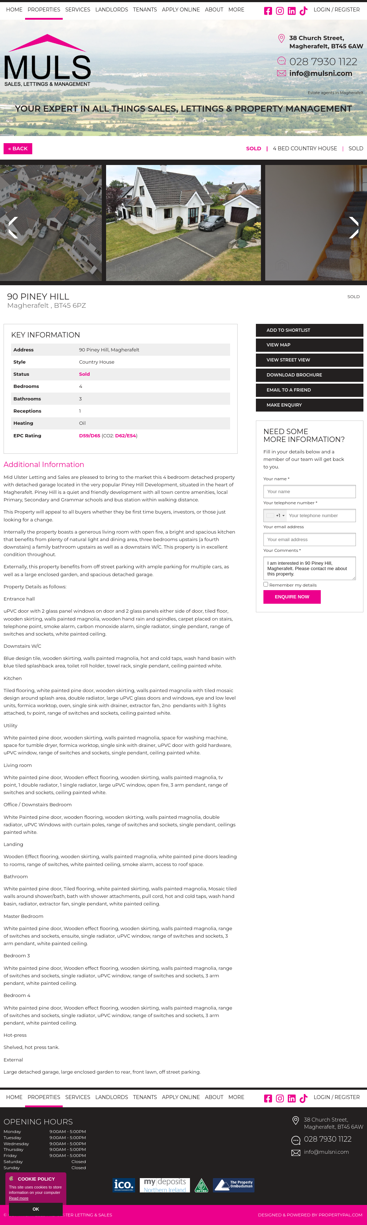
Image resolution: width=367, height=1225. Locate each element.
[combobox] (275, 515)
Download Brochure (294, 375)
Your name (276, 478)
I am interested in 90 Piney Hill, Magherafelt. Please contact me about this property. (309, 568)
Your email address (283, 526)
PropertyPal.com (341, 1214)
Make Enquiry (284, 405)
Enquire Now (292, 596)
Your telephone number (290, 502)
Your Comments (282, 550)
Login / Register (337, 9)
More (236, 9)
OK (36, 1209)
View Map (279, 344)
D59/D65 (89, 435)
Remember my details (292, 585)
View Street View (288, 360)
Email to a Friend (289, 390)
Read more (18, 1198)
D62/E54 (125, 435)
